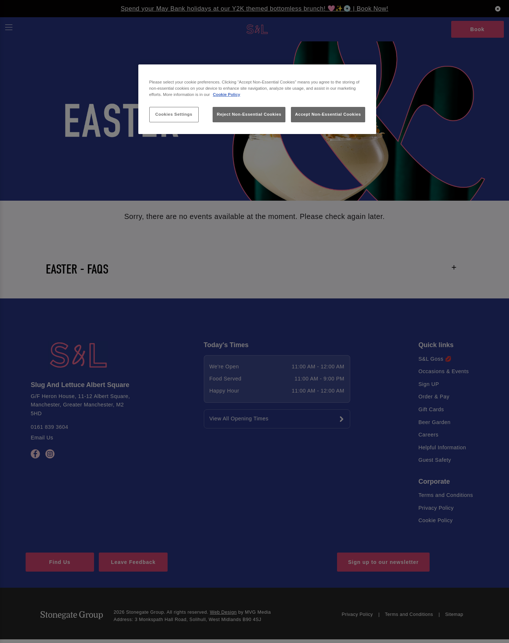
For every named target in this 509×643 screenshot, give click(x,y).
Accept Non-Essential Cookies (328, 114)
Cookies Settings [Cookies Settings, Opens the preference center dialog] (173, 114)
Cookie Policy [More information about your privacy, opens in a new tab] (226, 94)
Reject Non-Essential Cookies (249, 114)
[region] (257, 99)
